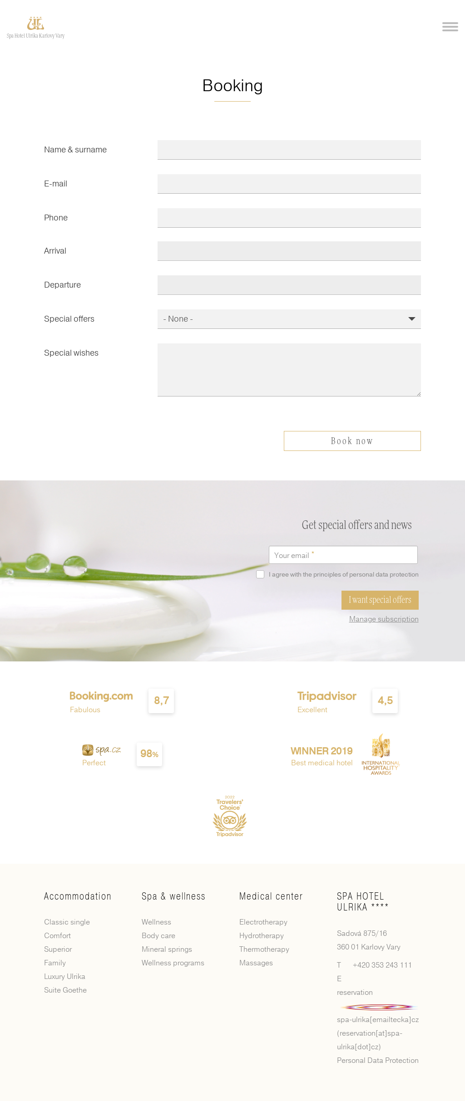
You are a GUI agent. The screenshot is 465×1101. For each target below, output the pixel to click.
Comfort (57, 936)
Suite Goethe (65, 990)
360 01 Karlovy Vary (369, 947)
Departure (62, 284)
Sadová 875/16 (362, 933)
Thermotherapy (264, 949)
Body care (158, 936)
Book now (352, 441)
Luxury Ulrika (64, 977)
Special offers (69, 318)
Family (55, 963)
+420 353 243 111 (382, 965)
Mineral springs (167, 949)
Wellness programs (173, 963)
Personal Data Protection (378, 1060)
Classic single (67, 922)
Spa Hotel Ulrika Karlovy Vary (35, 36)
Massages (256, 963)
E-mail (55, 183)
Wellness (156, 922)
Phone (56, 217)
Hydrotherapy (261, 936)
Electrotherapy (263, 922)
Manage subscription (384, 619)
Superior (58, 949)
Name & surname (75, 149)
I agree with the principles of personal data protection (339, 574)
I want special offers (380, 600)
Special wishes (71, 352)
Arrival (55, 250)
